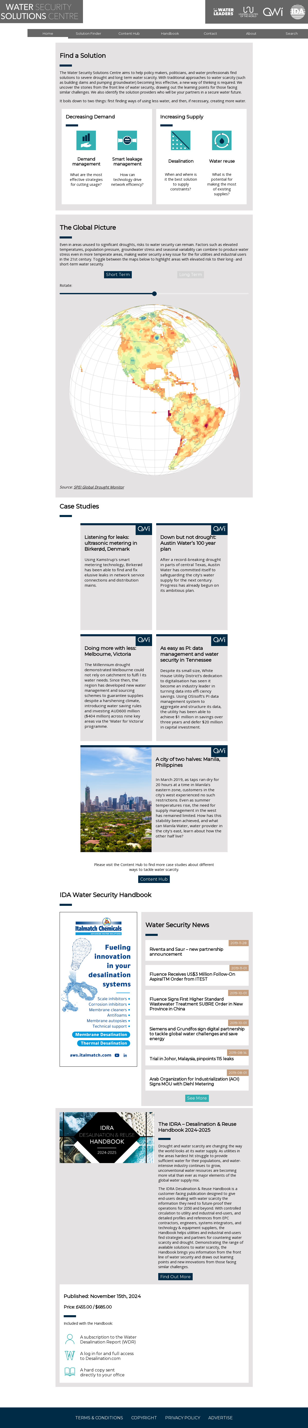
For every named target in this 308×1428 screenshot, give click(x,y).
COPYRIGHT (144, 1417)
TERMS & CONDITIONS (99, 1417)
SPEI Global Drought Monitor (99, 487)
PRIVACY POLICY (182, 1417)
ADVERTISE (220, 1417)
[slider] (154, 293)
